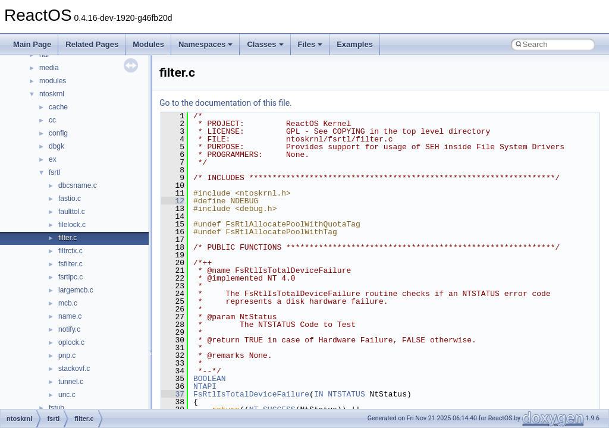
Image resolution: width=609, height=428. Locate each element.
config (58, 133)
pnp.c (67, 355)
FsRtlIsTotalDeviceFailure (251, 394)
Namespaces (205, 44)
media (49, 68)
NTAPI (204, 386)
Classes (265, 44)
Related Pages (91, 44)
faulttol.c (71, 211)
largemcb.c (75, 290)
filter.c (67, 238)
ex (52, 159)
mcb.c (67, 303)
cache (58, 107)
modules (52, 81)
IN (319, 394)
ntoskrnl (51, 94)
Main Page (32, 44)
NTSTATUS (346, 394)
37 (172, 394)
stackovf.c (74, 368)
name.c (69, 316)
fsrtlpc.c (70, 277)
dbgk (56, 146)
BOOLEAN (209, 378)
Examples (355, 44)
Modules (148, 44)
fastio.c (69, 198)
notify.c (69, 329)
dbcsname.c (77, 185)
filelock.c (72, 225)
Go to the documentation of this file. (225, 103)
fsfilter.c (70, 264)
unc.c (67, 395)
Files (310, 44)
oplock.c (71, 342)
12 (172, 201)
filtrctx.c (70, 251)
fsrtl (54, 172)
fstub (56, 408)
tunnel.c (70, 381)
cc (52, 120)
